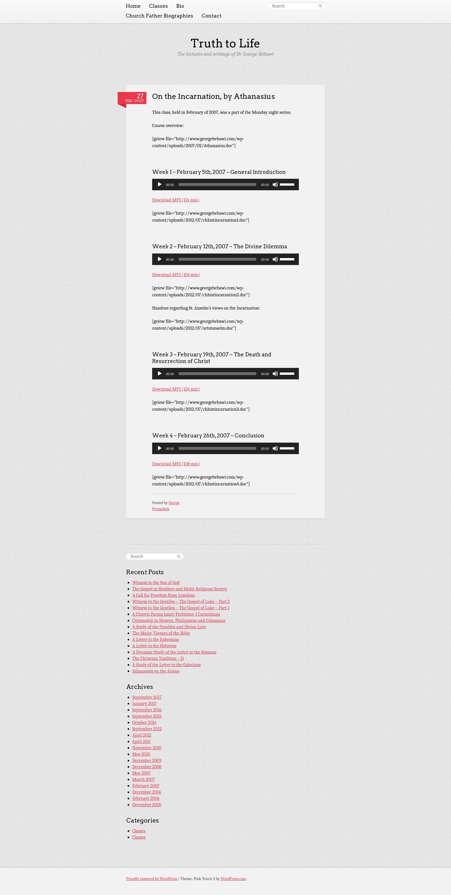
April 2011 (141, 741)
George (174, 502)
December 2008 (146, 766)
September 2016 (147, 709)
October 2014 (144, 722)
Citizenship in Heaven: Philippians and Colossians (179, 620)
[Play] (160, 184)
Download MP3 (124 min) (176, 389)
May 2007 (141, 773)
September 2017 (147, 697)
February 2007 (146, 785)
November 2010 (146, 747)
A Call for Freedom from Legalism (163, 595)
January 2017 (144, 703)
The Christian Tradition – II (158, 658)
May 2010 (141, 754)
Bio (180, 6)
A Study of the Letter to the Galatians (166, 664)
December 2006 (146, 792)
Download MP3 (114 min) (176, 200)
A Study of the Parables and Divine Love (169, 626)
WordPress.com (233, 878)
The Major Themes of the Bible (161, 633)
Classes (158, 6)
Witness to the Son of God (156, 582)
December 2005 (146, 804)
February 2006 (146, 798)
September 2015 (147, 716)
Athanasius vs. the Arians (155, 671)
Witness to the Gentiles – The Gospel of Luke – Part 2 (181, 601)
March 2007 (143, 779)
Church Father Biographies (159, 16)
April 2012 (141, 735)
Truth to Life (225, 43)
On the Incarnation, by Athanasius (213, 96)
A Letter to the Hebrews (154, 645)
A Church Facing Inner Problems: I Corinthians (176, 614)
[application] (225, 184)
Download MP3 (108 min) (176, 463)
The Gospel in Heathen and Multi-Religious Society (179, 588)
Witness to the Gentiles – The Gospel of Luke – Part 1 (180, 607)
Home (133, 6)
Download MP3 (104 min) (176, 274)
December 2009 (146, 760)
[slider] (218, 184)
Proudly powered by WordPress (151, 878)
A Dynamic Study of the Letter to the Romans (174, 652)
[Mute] (275, 184)
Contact (211, 16)
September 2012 (147, 728)
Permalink (160, 508)
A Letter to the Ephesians (155, 639)
